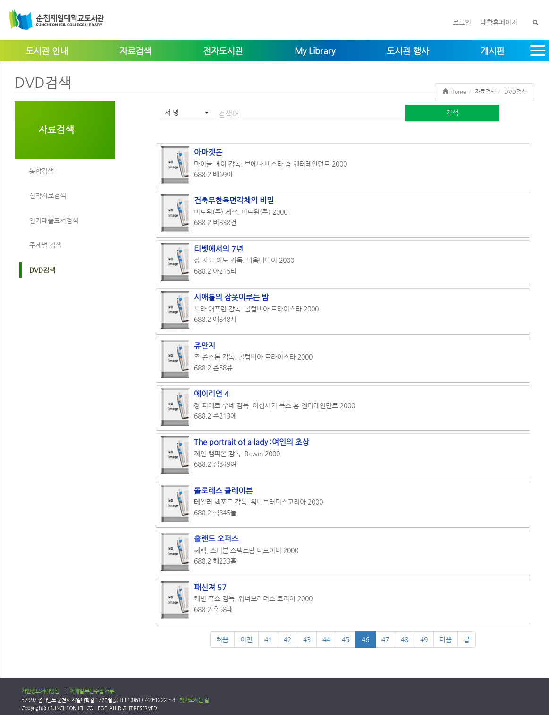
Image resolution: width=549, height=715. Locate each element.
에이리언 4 (211, 393)
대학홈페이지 (499, 22)
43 (307, 639)
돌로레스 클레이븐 (223, 490)
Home (454, 91)
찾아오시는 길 (194, 700)
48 (404, 639)
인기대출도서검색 (53, 220)
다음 (445, 639)
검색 (452, 113)
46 (365, 639)
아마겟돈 (208, 152)
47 (385, 639)
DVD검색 (42, 270)
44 (326, 639)
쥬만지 (204, 345)
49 (424, 639)
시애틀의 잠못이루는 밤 (231, 297)
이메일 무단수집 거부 (91, 691)
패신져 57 (210, 587)
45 (345, 639)
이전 (246, 639)
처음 (222, 639)
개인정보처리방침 (40, 691)
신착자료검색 (47, 195)
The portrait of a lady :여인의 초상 (251, 441)
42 (287, 639)
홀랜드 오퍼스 (216, 538)
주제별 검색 (45, 245)
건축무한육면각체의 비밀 (234, 200)
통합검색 (41, 171)
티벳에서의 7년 (218, 248)
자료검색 (56, 129)
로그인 (462, 22)
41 (268, 639)
